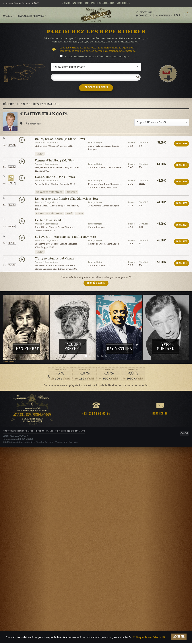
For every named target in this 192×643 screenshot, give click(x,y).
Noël (69, 213)
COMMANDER (181, 144)
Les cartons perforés (32, 15)
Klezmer (71, 192)
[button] (172, 15)
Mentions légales (44, 431)
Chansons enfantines (49, 192)
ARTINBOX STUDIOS (24, 439)
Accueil (8, 15)
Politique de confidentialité (70, 431)
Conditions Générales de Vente (18, 431)
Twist (39, 153)
